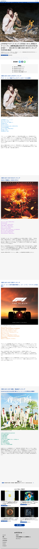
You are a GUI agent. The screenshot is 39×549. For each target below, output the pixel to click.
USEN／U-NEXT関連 (7, 2)
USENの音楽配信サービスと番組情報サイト (23, 536)
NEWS (3, 2)
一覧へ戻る (19, 525)
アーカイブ (4, 545)
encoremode (5, 540)
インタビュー (5, 538)
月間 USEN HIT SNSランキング (19, 68)
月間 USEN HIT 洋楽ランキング (19, 70)
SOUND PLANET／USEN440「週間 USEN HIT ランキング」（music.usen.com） (18, 482)
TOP (0, 2)
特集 (3, 536)
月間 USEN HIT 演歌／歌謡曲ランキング (20, 71)
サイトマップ (18, 538)
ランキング (4, 542)
